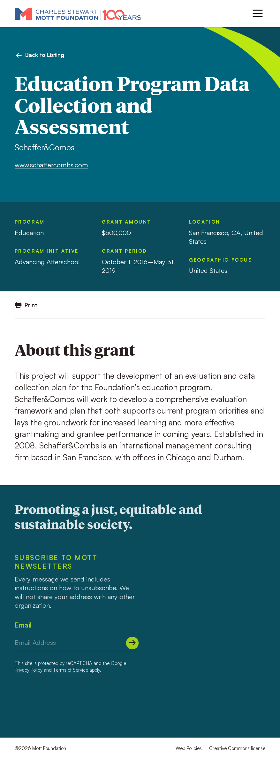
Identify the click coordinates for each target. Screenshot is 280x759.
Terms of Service (70, 670)
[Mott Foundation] (78, 13)
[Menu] (257, 13)
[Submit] (132, 643)
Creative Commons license (237, 748)
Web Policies (189, 748)
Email (23, 625)
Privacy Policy (28, 670)
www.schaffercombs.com (51, 165)
